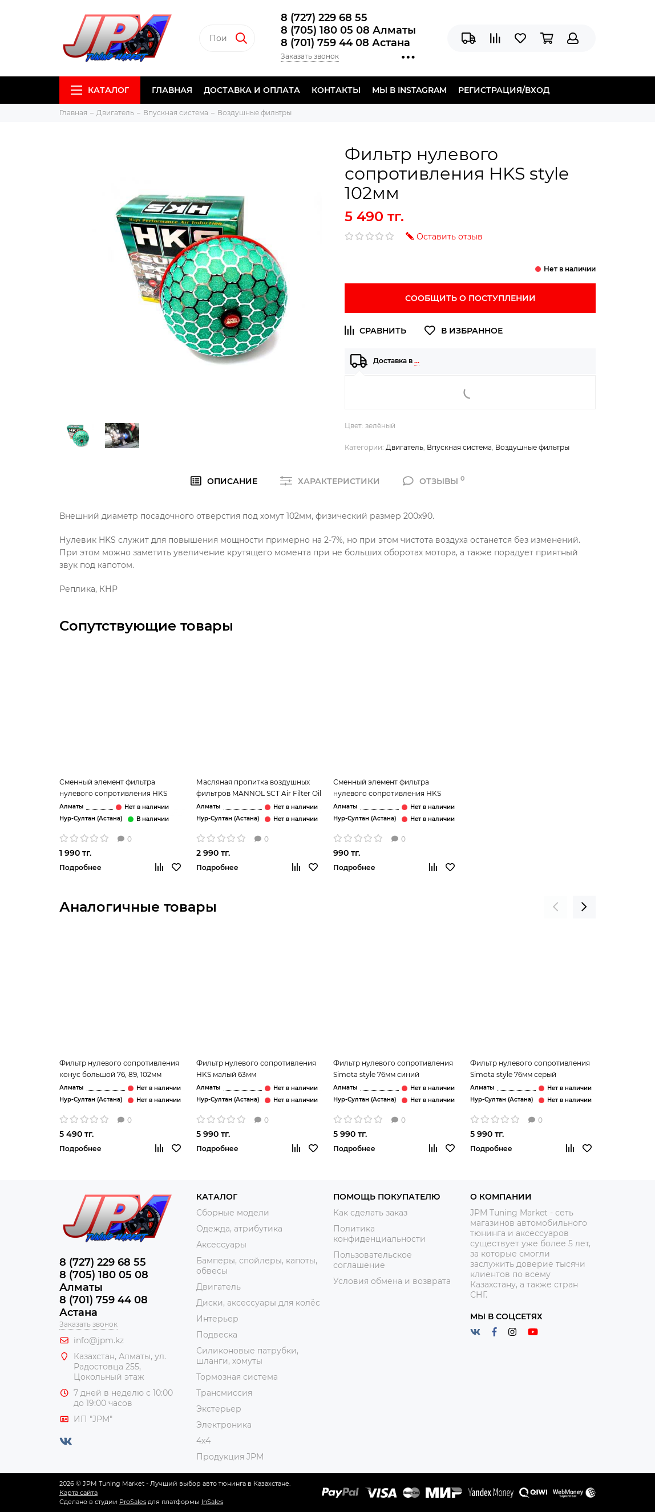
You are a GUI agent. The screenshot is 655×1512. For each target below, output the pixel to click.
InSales (212, 1502)
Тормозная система (237, 1377)
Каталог (100, 90)
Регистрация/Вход (503, 90)
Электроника (224, 1425)
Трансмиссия (224, 1393)
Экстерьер (218, 1409)
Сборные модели (232, 1213)
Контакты (336, 90)
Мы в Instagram (409, 90)
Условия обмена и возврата (392, 1281)
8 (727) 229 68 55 (324, 17)
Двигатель (404, 447)
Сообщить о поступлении (470, 298)
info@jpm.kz (99, 1340)
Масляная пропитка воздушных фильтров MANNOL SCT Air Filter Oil (258, 788)
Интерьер (217, 1319)
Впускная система (459, 447)
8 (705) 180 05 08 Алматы (348, 30)
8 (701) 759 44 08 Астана (345, 42)
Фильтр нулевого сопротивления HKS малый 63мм (256, 1069)
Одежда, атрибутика (239, 1229)
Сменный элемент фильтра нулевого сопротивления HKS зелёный (113, 788)
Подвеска (216, 1335)
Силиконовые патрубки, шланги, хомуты (247, 1356)
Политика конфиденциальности (379, 1234)
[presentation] (555, 907)
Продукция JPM (230, 1457)
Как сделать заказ (370, 1213)
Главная (172, 90)
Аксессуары (221, 1244)
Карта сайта (78, 1493)
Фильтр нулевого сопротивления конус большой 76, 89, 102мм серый (119, 1069)
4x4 (203, 1441)
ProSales (132, 1502)
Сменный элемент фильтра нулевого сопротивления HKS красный (387, 788)
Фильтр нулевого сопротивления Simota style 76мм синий (393, 1069)
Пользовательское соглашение (372, 1260)
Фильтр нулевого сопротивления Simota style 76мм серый (530, 1069)
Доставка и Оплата (252, 90)
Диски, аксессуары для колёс (258, 1303)
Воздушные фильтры (532, 447)
